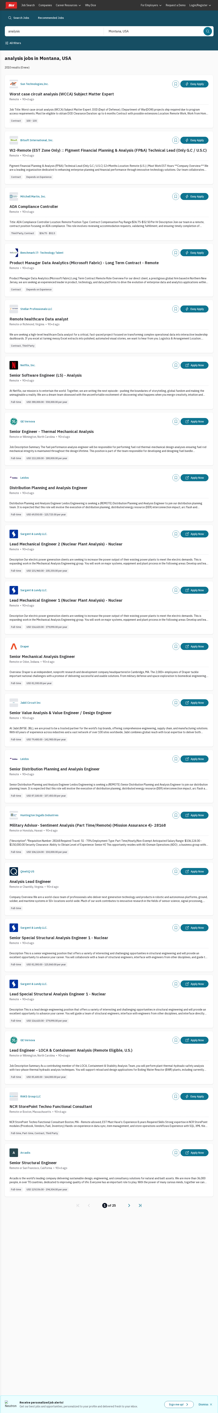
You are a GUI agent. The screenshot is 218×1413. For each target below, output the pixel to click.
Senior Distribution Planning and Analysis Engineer (55, 769)
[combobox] (50, 31)
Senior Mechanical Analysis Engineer (42, 656)
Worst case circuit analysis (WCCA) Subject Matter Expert (62, 94)
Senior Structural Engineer (33, 1162)
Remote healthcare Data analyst (39, 319)
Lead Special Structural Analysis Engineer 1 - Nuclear (58, 994)
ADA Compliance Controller (34, 206)
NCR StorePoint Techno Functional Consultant (51, 1106)
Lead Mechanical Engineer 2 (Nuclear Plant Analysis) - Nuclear (66, 544)
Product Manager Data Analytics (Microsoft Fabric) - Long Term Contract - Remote (84, 262)
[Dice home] (11, 5)
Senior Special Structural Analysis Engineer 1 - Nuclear (59, 937)
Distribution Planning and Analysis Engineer (48, 487)
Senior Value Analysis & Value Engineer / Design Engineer (61, 712)
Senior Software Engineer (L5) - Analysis (46, 375)
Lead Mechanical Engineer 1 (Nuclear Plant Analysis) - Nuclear (66, 600)
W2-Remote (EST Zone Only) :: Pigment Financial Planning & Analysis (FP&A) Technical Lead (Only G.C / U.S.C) (108, 150)
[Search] (207, 31)
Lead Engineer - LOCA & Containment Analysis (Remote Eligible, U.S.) (71, 1050)
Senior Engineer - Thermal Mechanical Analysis (52, 431)
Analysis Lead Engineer (30, 881)
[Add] (175, 83)
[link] (78, 1205)
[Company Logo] (14, 84)
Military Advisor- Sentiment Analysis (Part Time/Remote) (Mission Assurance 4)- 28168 (88, 825)
